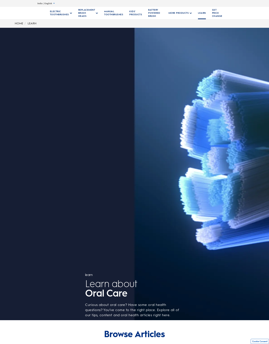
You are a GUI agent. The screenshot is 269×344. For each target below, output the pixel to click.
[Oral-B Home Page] (32, 13)
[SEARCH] (243, 13)
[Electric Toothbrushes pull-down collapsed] (61, 13)
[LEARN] (200, 13)
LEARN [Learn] (32, 23)
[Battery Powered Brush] (154, 13)
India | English (46, 3)
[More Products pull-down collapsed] (178, 13)
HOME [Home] (19, 23)
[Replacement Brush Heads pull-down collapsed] (88, 13)
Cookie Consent (259, 341)
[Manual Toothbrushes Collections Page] (113, 13)
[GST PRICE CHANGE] (215, 13)
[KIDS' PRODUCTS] (135, 13)
